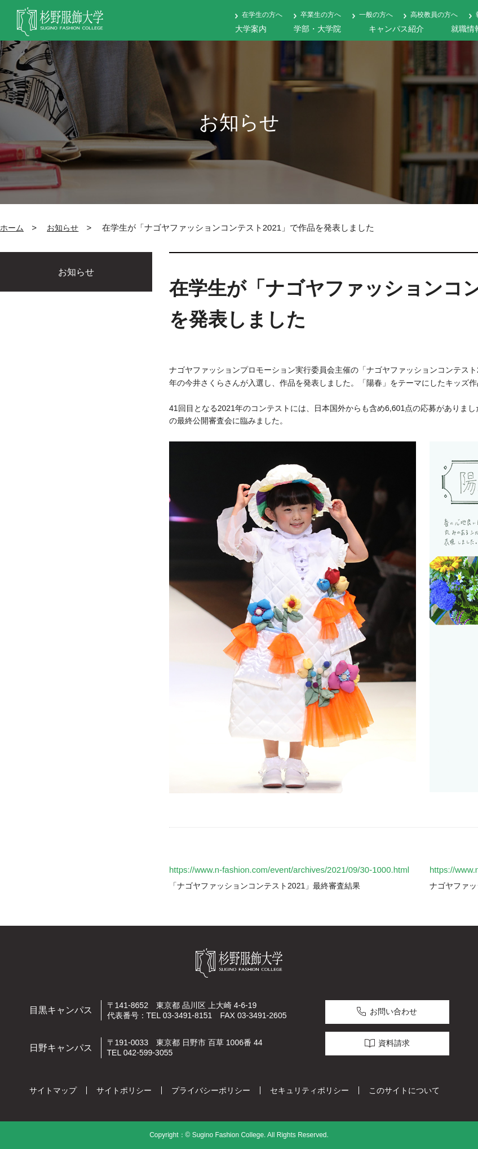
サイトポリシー (124, 1090)
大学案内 (251, 28)
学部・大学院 (317, 28)
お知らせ (62, 227)
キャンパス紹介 (396, 28)
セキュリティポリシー (309, 1090)
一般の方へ (376, 15)
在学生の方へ (262, 15)
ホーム (12, 227)
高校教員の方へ (434, 15)
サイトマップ (53, 1090)
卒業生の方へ (320, 15)
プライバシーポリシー (210, 1090)
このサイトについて (404, 1090)
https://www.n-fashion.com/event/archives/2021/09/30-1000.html (289, 869)
